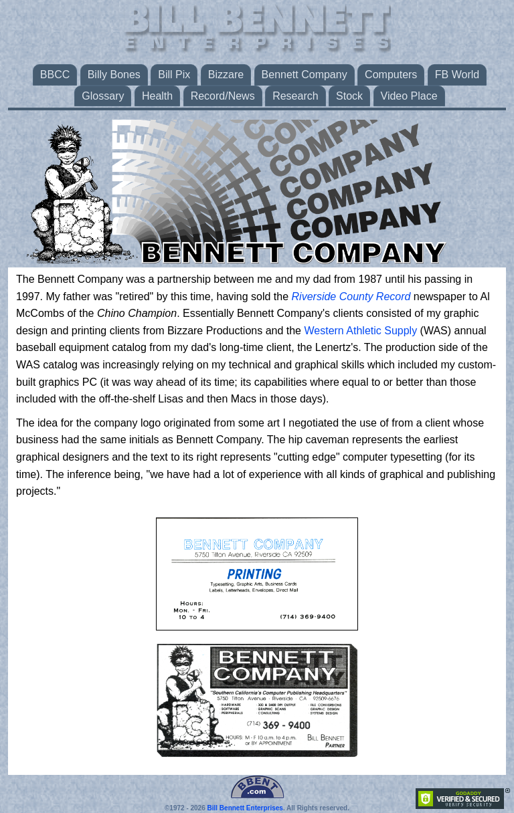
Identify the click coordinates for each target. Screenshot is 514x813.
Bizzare (226, 74)
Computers (391, 74)
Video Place (409, 96)
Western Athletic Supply (360, 330)
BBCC (55, 74)
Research (295, 96)
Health (157, 96)
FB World (457, 74)
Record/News (223, 96)
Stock (349, 96)
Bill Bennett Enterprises (245, 808)
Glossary (103, 96)
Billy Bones (114, 74)
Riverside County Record (351, 296)
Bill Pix (174, 74)
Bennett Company (304, 74)
